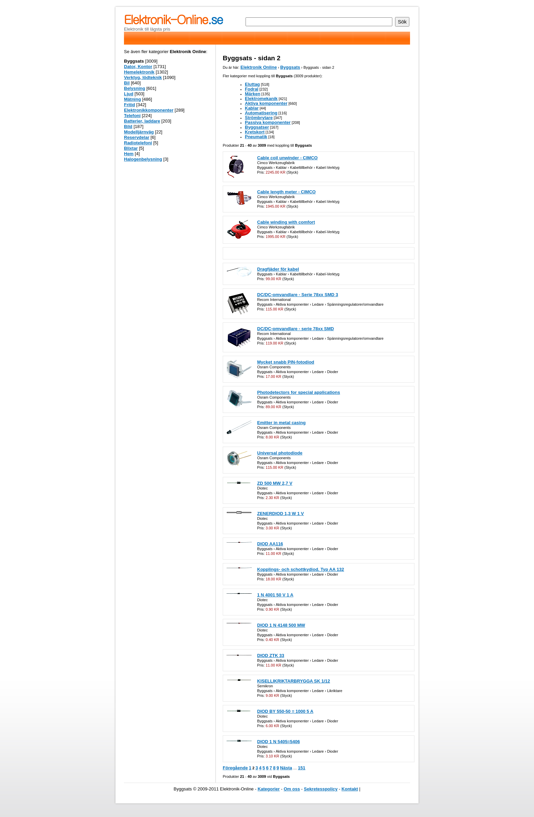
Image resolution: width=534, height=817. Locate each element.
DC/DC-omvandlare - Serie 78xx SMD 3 (297, 294)
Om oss (292, 788)
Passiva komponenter (267, 122)
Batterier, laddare (142, 121)
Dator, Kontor (138, 66)
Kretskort (255, 131)
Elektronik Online (258, 67)
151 (301, 767)
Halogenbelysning (143, 159)
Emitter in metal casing (281, 422)
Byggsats (290, 67)
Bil (127, 82)
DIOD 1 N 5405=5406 (278, 741)
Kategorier (268, 788)
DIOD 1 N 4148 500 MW (281, 625)
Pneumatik (256, 136)
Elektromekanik (261, 98)
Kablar (251, 108)
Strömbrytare (259, 117)
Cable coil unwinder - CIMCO (287, 157)
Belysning (134, 88)
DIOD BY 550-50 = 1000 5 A (285, 711)
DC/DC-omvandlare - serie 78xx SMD (295, 328)
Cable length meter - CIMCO (286, 191)
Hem (129, 153)
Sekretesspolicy (320, 788)
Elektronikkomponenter (148, 110)
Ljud (128, 93)
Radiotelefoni (138, 142)
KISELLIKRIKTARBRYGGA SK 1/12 (293, 681)
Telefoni (132, 115)
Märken (253, 93)
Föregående (235, 767)
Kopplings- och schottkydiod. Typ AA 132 (300, 569)
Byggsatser (257, 127)
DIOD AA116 (270, 543)
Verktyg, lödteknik (143, 77)
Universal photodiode (279, 452)
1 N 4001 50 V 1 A (275, 594)
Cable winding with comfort (286, 222)
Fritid (129, 104)
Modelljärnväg (139, 131)
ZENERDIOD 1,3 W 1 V (280, 513)
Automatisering (261, 112)
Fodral (251, 89)
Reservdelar (136, 137)
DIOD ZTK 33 (270, 655)
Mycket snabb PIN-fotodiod (285, 362)
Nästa (286, 767)
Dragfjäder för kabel (278, 269)
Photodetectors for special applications (298, 392)
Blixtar (131, 148)
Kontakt (350, 788)
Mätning (132, 99)
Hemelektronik (139, 72)
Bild (128, 126)
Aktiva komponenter (266, 103)
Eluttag (252, 84)
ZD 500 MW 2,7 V (274, 483)
